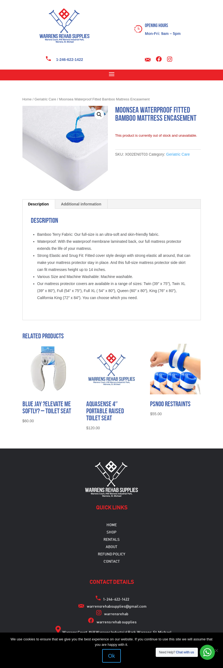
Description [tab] (38, 204)
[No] (216, 650)
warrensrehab (116, 614)
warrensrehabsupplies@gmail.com (117, 606)
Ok (111, 656)
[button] (99, 114)
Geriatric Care (45, 99)
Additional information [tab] (81, 204)
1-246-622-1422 (69, 59)
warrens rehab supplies (116, 622)
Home (27, 99)
